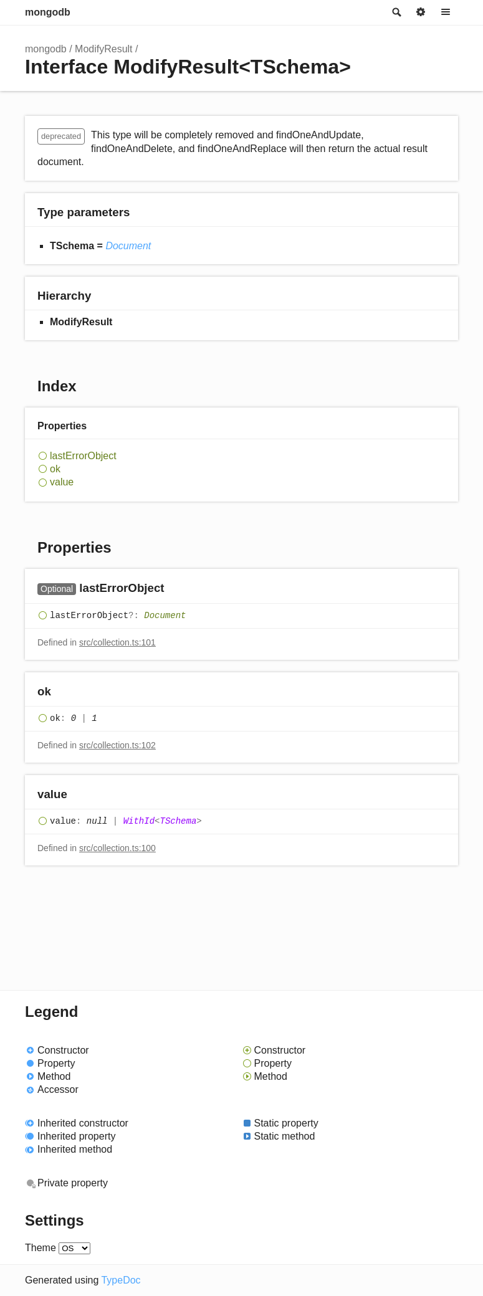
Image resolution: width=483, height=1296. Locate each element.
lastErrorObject (83, 455)
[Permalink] (177, 589)
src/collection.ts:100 (117, 848)
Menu (445, 12)
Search (395, 12)
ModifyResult (103, 49)
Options (420, 12)
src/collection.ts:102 (117, 745)
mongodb (47, 12)
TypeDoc (120, 1280)
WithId (139, 821)
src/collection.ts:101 (117, 642)
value (62, 482)
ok (55, 469)
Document (128, 246)
